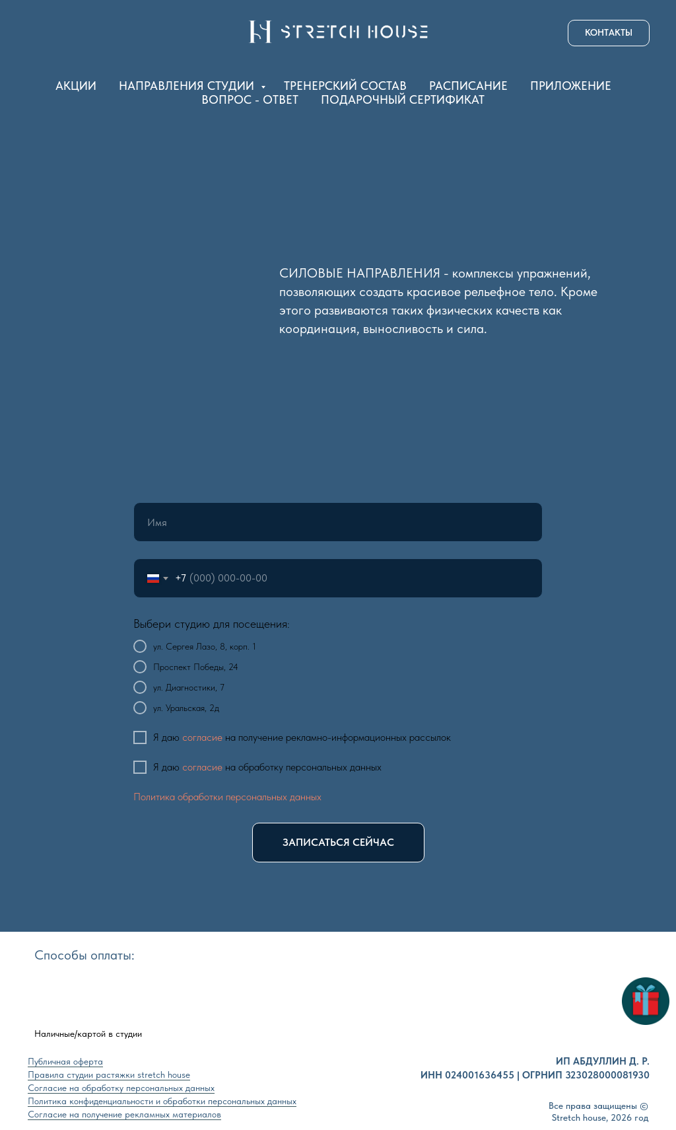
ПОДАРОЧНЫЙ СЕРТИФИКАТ (403, 99)
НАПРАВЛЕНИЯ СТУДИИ (188, 86)
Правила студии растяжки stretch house (109, 1074)
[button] (609, 33)
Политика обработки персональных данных (227, 796)
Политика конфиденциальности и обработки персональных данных (162, 1101)
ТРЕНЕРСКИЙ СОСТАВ (345, 86)
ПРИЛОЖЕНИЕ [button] (570, 86)
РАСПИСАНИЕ (468, 86)
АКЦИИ (75, 86)
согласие (202, 737)
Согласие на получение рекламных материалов (124, 1114)
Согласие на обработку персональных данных (121, 1087)
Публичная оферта (65, 1061)
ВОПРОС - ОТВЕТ (249, 99)
